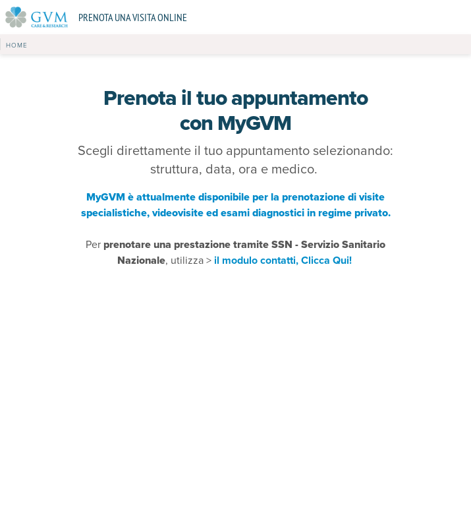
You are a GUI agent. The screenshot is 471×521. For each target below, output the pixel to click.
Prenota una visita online (132, 17)
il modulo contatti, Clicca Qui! (284, 260)
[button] (17, 44)
